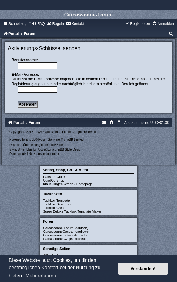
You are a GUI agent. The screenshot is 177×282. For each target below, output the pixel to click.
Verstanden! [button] (143, 268)
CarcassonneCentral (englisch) (66, 231)
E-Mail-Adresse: (25, 74)
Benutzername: (25, 60)
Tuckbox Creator (55, 208)
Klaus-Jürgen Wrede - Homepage (68, 184)
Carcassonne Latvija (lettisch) (65, 235)
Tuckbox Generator (57, 204)
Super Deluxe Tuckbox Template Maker (72, 211)
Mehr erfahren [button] (40, 275)
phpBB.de (56, 145)
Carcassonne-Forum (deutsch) (65, 228)
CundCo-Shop (53, 180)
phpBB (30, 139)
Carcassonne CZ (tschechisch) (65, 239)
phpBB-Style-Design (68, 149)
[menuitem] (38, 24)
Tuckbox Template (56, 200)
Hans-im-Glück (54, 177)
